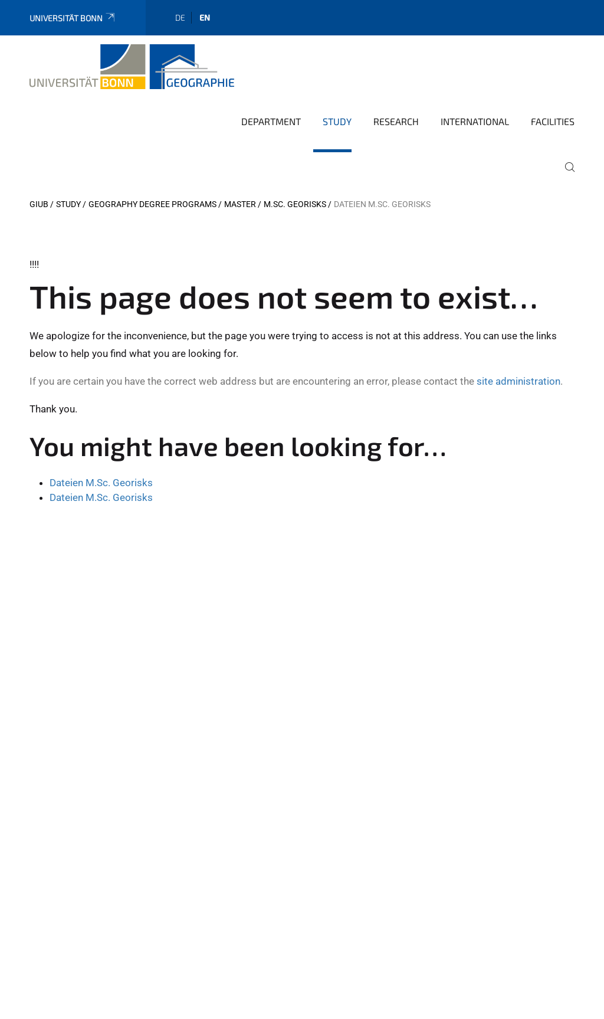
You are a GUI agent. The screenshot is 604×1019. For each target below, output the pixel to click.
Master (240, 204)
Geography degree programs (152, 204)
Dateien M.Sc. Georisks (101, 483)
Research (396, 121)
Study (337, 121)
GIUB (38, 204)
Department (271, 121)
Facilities (553, 121)
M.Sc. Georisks (295, 204)
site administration (518, 381)
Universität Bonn (72, 18)
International (475, 121)
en (204, 17)
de (180, 17)
